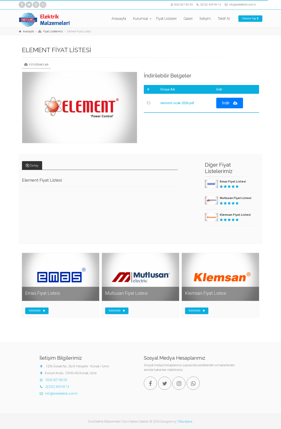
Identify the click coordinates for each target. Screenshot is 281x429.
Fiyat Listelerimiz (53, 31)
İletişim (205, 19)
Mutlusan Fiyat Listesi (235, 198)
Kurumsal (140, 19)
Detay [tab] (32, 166)
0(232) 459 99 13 (210, 4)
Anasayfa (119, 19)
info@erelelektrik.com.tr (242, 4)
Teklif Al (224, 19)
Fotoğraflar (36, 64)
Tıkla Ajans (184, 421)
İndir (229, 103)
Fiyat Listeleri (166, 19)
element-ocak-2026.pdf (177, 103)
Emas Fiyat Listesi (233, 181)
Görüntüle (37, 310)
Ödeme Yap (250, 18)
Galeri (188, 19)
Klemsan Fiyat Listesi (235, 214)
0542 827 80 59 (183, 4)
